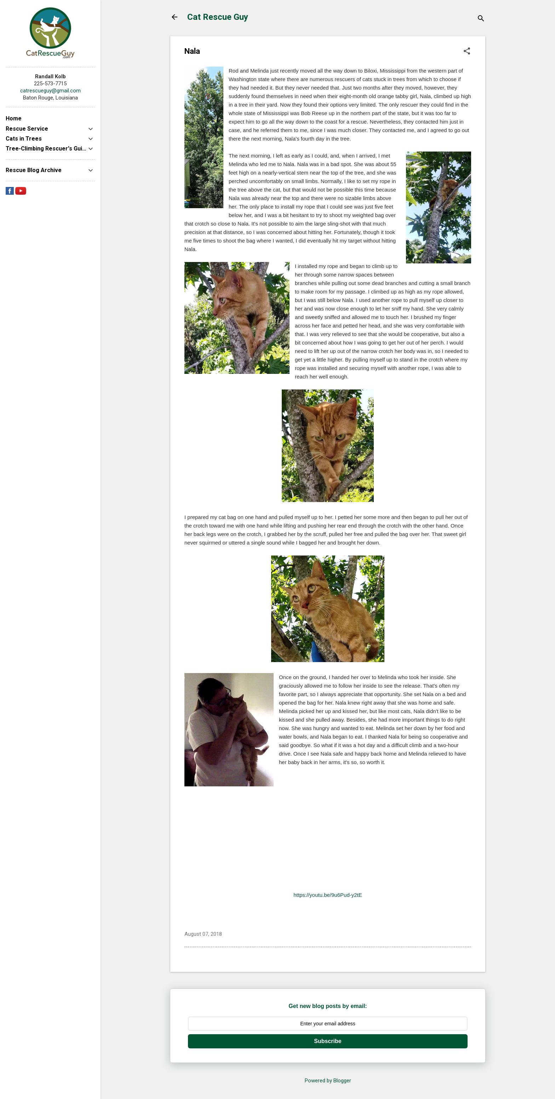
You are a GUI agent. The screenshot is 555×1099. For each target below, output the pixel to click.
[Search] (481, 19)
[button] (467, 52)
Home (14, 118)
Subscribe (327, 1041)
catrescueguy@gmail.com (50, 90)
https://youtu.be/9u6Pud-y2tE (327, 895)
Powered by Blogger (328, 1080)
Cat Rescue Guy (217, 17)
